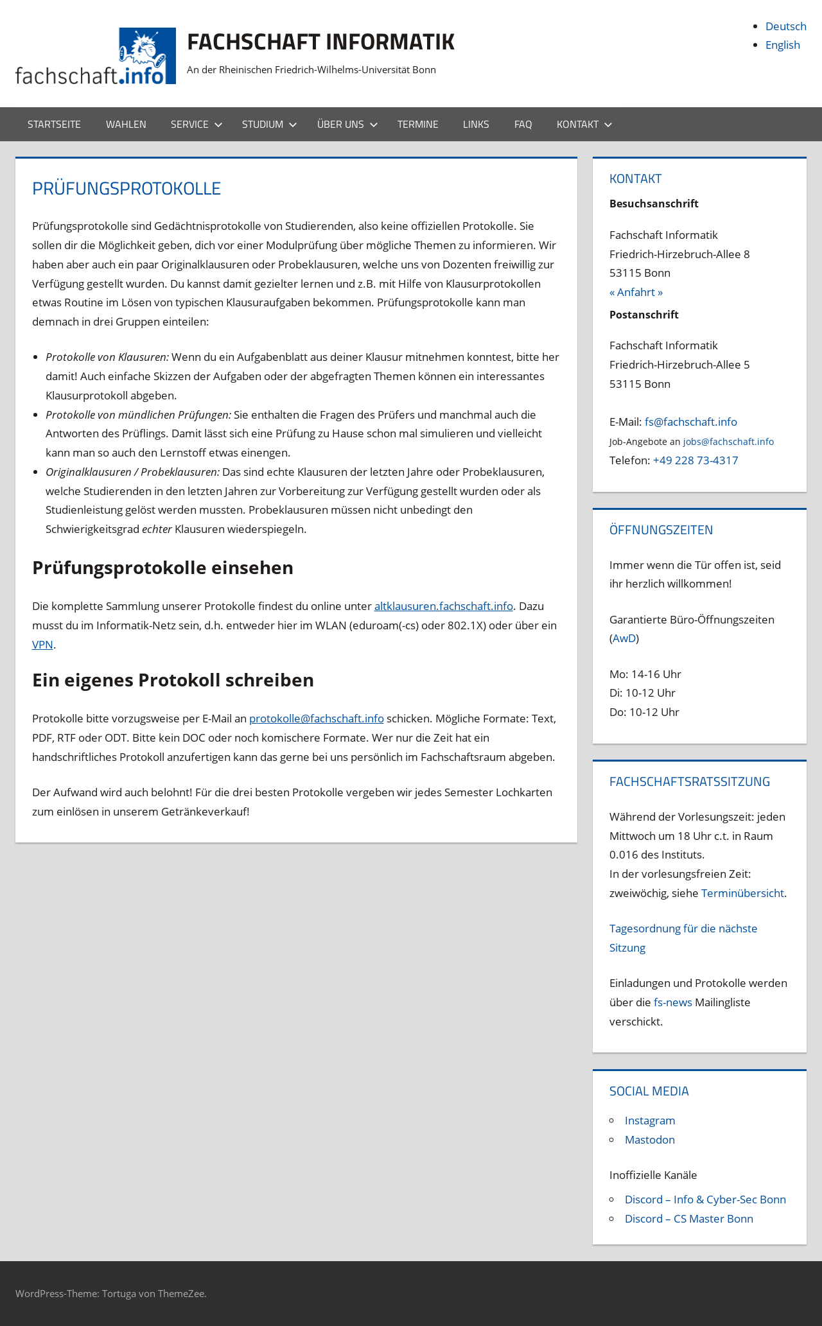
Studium (269, 124)
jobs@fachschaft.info (728, 441)
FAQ (523, 124)
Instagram (650, 1120)
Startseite (54, 124)
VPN (42, 644)
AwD (624, 638)
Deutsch (786, 26)
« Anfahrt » (636, 291)
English (782, 44)
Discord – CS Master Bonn (689, 1218)
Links (476, 124)
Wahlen (126, 124)
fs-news (673, 1002)
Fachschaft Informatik (321, 40)
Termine (418, 124)
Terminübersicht (742, 892)
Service (197, 124)
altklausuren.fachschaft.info (443, 605)
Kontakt (585, 124)
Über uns (347, 124)
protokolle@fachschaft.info (316, 718)
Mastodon (650, 1139)
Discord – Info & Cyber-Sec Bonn (705, 1199)
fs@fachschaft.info (691, 421)
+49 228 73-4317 (696, 460)
